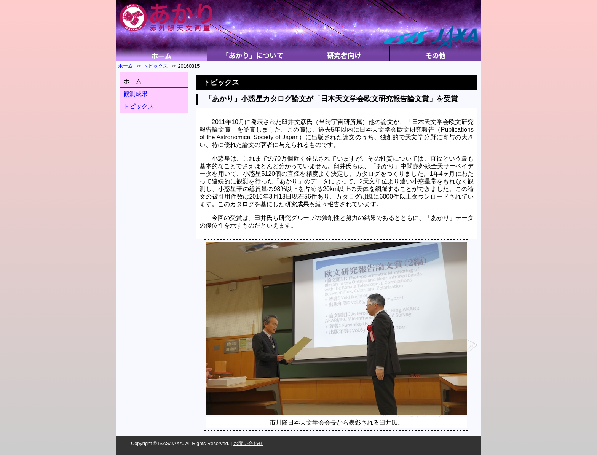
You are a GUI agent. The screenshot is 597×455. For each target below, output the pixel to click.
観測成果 (135, 94)
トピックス (155, 66)
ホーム (125, 66)
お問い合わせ (248, 443)
